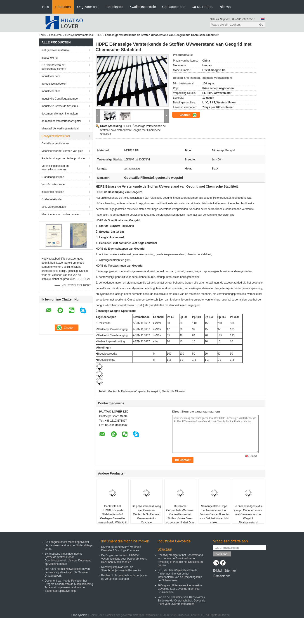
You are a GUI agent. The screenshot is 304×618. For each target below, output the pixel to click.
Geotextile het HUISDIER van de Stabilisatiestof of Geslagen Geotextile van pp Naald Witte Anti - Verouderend (112, 516)
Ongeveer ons (87, 7)
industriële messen (53, 191)
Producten (63, 7)
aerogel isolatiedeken (54, 83)
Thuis (42, 35)
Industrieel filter (51, 91)
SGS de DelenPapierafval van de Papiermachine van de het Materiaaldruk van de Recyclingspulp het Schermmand (180, 575)
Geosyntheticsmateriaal (79, 35)
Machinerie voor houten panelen (61, 214)
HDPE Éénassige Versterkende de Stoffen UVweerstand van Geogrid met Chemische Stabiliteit (133, 130)
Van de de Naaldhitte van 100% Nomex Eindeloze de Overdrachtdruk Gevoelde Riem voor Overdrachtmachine (181, 601)
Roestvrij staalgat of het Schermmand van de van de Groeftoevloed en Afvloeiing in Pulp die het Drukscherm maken (180, 560)
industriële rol (50, 57)
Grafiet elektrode (52, 199)
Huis (45, 7)
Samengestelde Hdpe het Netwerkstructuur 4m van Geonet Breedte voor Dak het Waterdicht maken (214, 514)
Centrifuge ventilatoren (55, 143)
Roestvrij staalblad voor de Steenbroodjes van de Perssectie (121, 569)
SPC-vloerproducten (54, 206)
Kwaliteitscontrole (143, 7)
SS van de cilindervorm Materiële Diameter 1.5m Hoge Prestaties (121, 548)
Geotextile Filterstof (173, 391)
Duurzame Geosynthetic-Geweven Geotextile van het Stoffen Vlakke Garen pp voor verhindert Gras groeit (180, 516)
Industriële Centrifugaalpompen (60, 98)
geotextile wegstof (149, 391)
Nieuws (225, 7)
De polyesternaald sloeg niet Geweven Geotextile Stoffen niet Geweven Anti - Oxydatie (146, 514)
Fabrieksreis (114, 7)
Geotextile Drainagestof (122, 391)
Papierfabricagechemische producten (64, 158)
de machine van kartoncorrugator (61, 121)
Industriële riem (51, 76)
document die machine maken (60, 113)
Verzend (222, 554)
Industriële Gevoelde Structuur (60, 106)
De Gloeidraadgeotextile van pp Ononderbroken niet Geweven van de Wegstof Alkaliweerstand (248, 514)
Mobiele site (221, 576)
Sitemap (230, 570)
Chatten (188, 115)
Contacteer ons (173, 7)
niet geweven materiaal (55, 50)
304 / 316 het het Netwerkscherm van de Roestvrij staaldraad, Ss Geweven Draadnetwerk (67, 572)
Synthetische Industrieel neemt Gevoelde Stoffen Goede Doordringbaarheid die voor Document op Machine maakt (68, 559)
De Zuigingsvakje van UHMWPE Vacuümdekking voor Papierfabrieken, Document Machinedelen (124, 559)
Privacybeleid (79, 615)
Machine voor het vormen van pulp (62, 151)
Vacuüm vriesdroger (54, 184)
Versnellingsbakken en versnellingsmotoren (55, 167)
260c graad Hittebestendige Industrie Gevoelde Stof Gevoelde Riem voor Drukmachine (180, 589)
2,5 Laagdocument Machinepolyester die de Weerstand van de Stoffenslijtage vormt (69, 545)
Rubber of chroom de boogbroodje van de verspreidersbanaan (124, 577)
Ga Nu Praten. (202, 6)
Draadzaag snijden (53, 177)
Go (261, 24)
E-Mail (217, 570)
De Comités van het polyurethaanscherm (54, 67)
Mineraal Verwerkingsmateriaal (60, 128)
